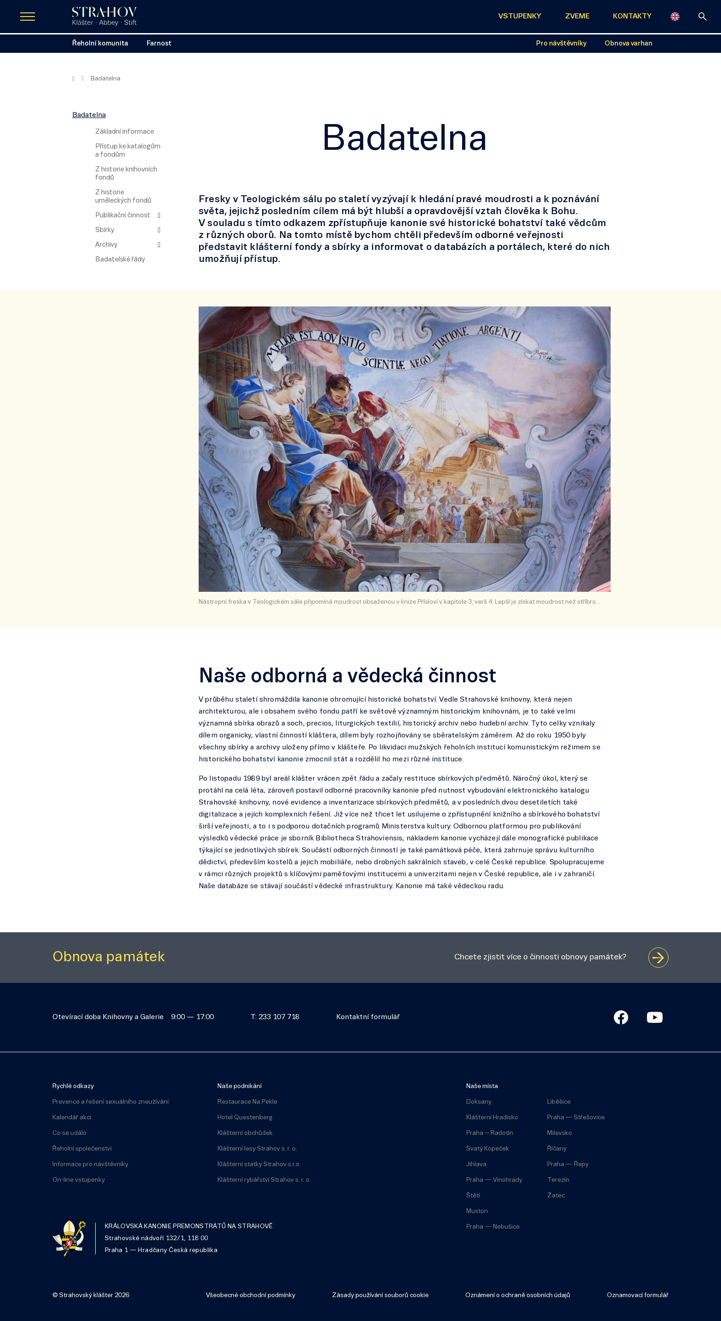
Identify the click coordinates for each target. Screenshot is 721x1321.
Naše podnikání (239, 1086)
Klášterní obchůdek (245, 1133)
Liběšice (559, 1102)
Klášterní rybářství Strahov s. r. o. (264, 1180)
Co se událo (69, 1133)
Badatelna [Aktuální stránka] (105, 79)
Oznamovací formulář (638, 1295)
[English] (675, 16)
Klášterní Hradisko (492, 1118)
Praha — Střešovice (576, 1118)
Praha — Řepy (568, 1165)
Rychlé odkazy (73, 1086)
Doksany (479, 1102)
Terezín (558, 1180)
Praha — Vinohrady (494, 1180)
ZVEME (577, 16)
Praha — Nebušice (493, 1227)
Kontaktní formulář (368, 1017)
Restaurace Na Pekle (247, 1102)
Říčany (556, 1149)
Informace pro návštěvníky (90, 1165)
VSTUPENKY (519, 16)
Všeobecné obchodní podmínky (250, 1295)
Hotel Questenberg (245, 1118)
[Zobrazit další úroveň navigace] (159, 215)
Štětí (473, 1196)
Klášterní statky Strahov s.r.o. (259, 1165)
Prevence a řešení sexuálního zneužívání (110, 1102)
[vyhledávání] (702, 16)
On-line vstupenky (78, 1180)
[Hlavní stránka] (73, 79)
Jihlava (476, 1165)
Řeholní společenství (82, 1149)
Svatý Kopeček (487, 1149)
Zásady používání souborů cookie (380, 1295)
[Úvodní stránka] (104, 16)
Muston (477, 1211)
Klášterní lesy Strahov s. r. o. (257, 1149)
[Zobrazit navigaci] (27, 16)
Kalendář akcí (71, 1118)
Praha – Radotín (489, 1133)
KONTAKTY (632, 16)
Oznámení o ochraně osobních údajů (517, 1295)
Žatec (556, 1196)
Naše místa (482, 1086)
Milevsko (559, 1133)
